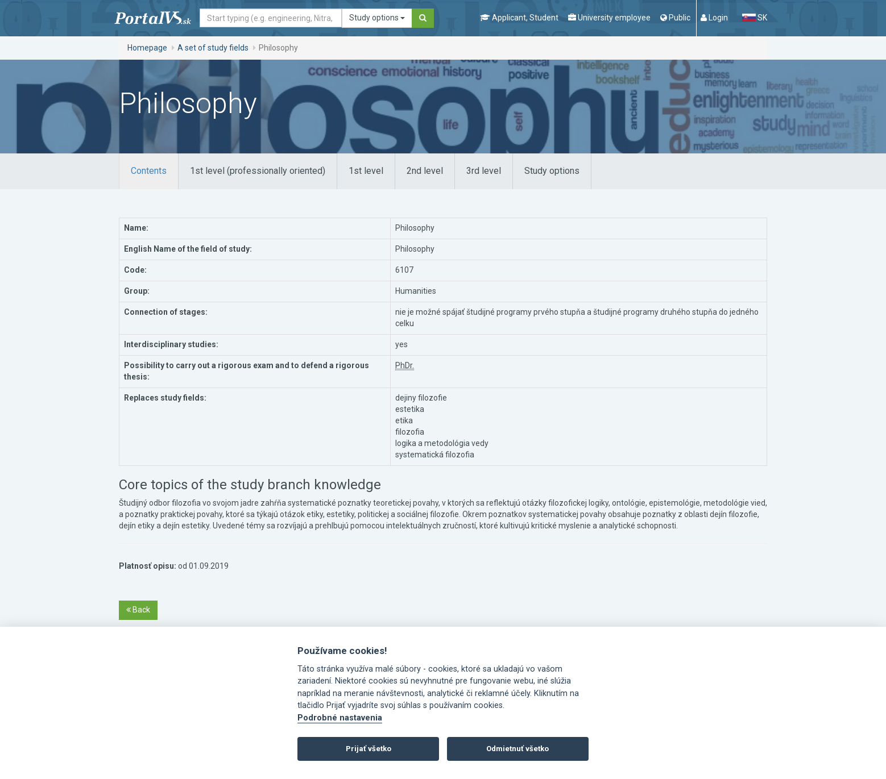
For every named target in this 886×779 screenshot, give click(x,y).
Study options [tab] (551, 170)
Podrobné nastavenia (339, 718)
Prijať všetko (368, 748)
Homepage (147, 47)
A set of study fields (213, 47)
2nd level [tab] (425, 170)
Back (138, 609)
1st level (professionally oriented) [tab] (257, 170)
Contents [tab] (149, 170)
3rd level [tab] (483, 170)
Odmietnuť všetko (517, 748)
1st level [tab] (366, 170)
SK (754, 17)
